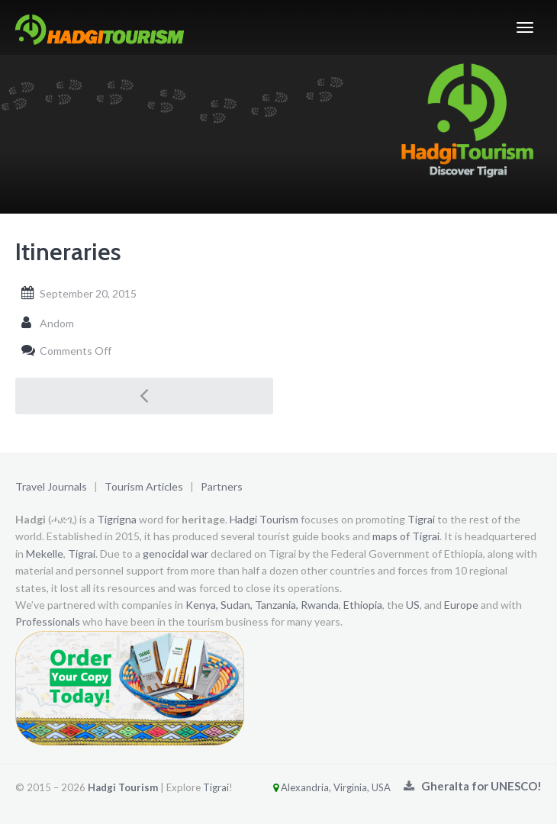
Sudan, (237, 604)
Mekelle (44, 553)
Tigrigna (117, 519)
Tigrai (421, 519)
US (413, 604)
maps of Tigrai (405, 535)
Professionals (47, 621)
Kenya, (201, 604)
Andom (57, 323)
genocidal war (175, 553)
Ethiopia (362, 604)
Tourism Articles (144, 486)
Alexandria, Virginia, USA (313, 787)
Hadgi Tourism (264, 519)
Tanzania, (276, 604)
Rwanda (320, 604)
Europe (461, 604)
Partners (222, 486)
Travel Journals (51, 486)
